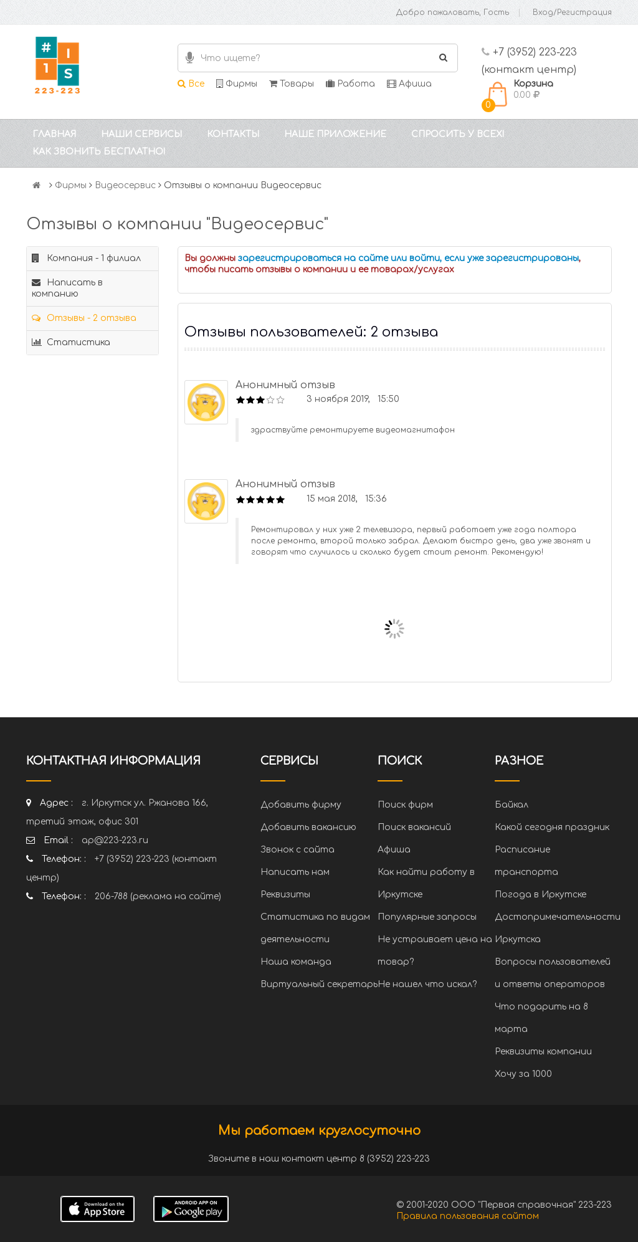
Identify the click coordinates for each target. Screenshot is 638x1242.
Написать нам (295, 872)
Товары (291, 83)
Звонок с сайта (297, 849)
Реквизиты (285, 894)
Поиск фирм (405, 805)
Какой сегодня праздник (552, 827)
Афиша (409, 83)
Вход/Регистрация (572, 12)
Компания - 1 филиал (86, 258)
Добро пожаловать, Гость (452, 12)
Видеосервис (125, 185)
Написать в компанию (67, 288)
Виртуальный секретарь (319, 984)
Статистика (71, 342)
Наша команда (295, 962)
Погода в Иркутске (540, 894)
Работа (350, 83)
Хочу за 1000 (523, 1074)
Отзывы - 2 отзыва (84, 318)
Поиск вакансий (414, 827)
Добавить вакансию (308, 827)
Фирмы (236, 83)
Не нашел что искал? (427, 984)
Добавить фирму (300, 805)
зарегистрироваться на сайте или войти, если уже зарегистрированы (408, 258)
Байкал (511, 805)
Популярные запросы (427, 917)
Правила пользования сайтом (467, 1216)
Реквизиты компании (543, 1051)
